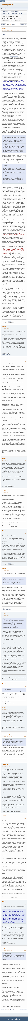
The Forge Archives (8, 4)
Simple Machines (17, 1019)
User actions (23, 24)
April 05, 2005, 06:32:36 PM (7, 709)
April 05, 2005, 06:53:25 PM (7, 903)
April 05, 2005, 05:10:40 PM (7, 460)
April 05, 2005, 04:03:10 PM (7, 328)
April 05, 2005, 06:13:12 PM (7, 615)
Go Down (3, 24)
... (13, 24)
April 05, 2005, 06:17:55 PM (7, 686)
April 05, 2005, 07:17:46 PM (7, 950)
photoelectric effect (14, 55)
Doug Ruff (5, 764)
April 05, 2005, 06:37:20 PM (7, 736)
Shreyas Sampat (6, 734)
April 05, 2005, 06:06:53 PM (7, 570)
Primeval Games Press (6, 354)
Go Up (2, 1009)
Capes (9, 321)
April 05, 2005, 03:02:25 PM (7, 30)
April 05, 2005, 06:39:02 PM (7, 766)
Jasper (4, 326)
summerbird (4, 760)
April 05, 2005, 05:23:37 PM (7, 492)
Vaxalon (4, 358)
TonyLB (4, 28)
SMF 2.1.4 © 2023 (11, 1019)
